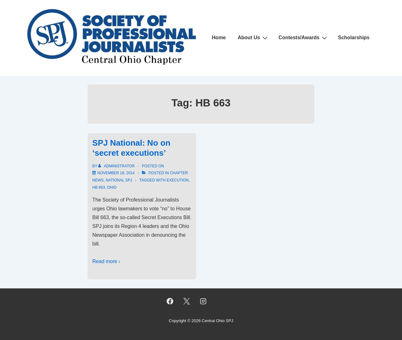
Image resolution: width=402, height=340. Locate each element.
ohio (112, 187)
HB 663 (98, 187)
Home (219, 37)
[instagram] (203, 301)
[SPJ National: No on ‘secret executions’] (116, 173)
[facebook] (170, 301)
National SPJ (119, 180)
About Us (253, 37)
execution (178, 180)
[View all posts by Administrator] (117, 166)
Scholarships (353, 37)
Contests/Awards (304, 37)
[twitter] (187, 301)
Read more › (106, 261)
